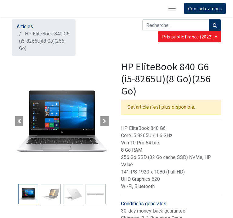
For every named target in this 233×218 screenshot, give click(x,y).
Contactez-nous (205, 8)
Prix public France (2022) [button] (188, 37)
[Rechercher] (215, 25)
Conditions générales (143, 203)
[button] (19, 121)
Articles (25, 26)
